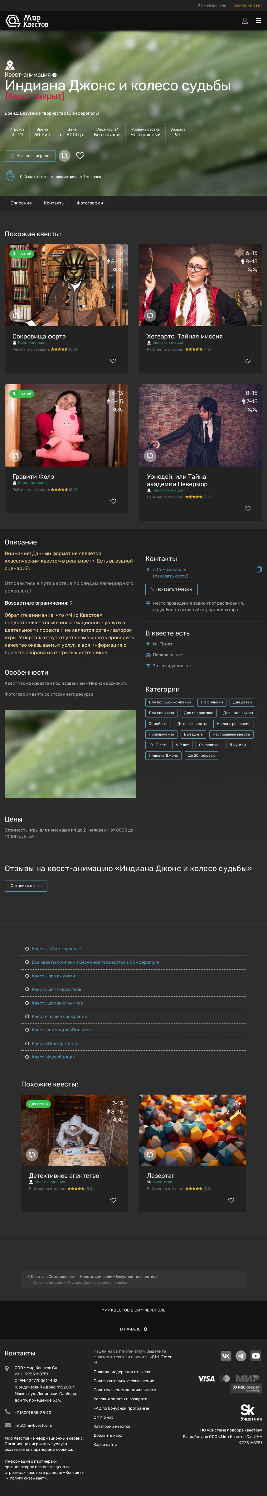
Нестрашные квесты (231, 734)
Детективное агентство (64, 1175)
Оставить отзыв (26, 885)
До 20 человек (201, 755)
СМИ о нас (104, 1417)
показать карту (171, 576)
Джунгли (238, 745)
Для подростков (198, 713)
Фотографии (91, 203)
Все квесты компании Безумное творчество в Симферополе (92, 962)
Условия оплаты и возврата (120, 1399)
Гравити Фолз (33, 476)
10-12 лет (157, 745)
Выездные (193, 734)
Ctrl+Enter (162, 1357)
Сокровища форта (39, 336)
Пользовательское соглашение (124, 1381)
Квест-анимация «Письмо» (58, 1030)
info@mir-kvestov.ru (33, 1425)
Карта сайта (105, 1444)
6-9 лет (182, 745)
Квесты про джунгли (50, 976)
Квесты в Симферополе (53, 949)
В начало (133, 1329)
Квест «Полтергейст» (51, 1043)
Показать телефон (171, 589)
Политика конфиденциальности (125, 1390)
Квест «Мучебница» (50, 1057)
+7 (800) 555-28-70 (33, 1412)
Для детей (242, 702)
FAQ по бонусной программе (121, 1408)
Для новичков (161, 713)
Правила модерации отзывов (122, 1371)
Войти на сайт (248, 5)
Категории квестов (112, 1426)
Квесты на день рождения (56, 1016)
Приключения (161, 734)
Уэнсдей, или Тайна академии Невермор (177, 480)
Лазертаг (160, 1175)
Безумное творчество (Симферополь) (59, 113)
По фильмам (212, 702)
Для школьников (238, 713)
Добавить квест (109, 1435)
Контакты (54, 203)
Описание (21, 203)
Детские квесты (192, 724)
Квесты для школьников (54, 1003)
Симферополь (212, 5)
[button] (130, 716)
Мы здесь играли (30, 155)
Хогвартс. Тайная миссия (185, 336)
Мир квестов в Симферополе (133, 1310)
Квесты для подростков (53, 989)
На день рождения (233, 724)
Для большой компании (170, 702)
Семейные (158, 724)
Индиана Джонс (163, 755)
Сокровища (209, 745)
